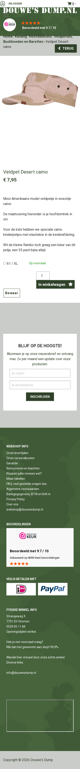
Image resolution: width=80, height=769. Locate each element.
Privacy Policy (15, 499)
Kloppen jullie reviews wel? (24, 473)
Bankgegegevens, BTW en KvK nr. (28, 494)
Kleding (21, 36)
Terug (68, 48)
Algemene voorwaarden (22, 489)
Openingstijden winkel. (21, 631)
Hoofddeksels (40, 36)
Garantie (12, 463)
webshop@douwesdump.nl (24, 509)
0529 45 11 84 (15, 626)
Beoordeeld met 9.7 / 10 (39, 28)
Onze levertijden (17, 453)
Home (8, 36)
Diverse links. (15, 662)
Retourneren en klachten (23, 468)
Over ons (12, 504)
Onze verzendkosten (20, 458)
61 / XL (12, 263)
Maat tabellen (15, 478)
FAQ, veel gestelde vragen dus (26, 483)
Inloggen (15, 3)
